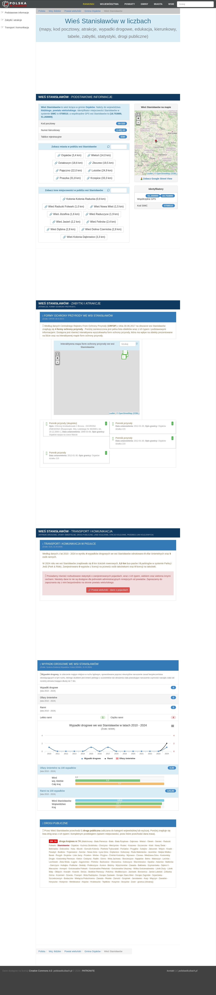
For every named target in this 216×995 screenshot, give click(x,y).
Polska (41, 11)
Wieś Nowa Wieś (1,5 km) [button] (107, 206)
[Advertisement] (198, 66)
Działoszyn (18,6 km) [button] (68, 162)
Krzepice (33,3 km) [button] (99, 178)
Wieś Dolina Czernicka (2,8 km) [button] (101, 229)
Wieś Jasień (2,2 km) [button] (66, 221)
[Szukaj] (195, 4)
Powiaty (130, 4)
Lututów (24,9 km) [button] (100, 170)
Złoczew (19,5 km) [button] (101, 162)
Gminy (144, 4)
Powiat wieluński (72, 11)
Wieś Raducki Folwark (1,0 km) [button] (64, 206)
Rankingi (88, 4)
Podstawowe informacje (17, 12)
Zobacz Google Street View (157, 178)
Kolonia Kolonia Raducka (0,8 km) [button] (84, 199)
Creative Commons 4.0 (40, 970)
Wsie (171, 4)
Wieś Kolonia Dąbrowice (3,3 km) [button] (84, 237)
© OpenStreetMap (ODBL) (165, 173)
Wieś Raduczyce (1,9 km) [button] (102, 214)
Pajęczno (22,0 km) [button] (69, 170)
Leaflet (150, 173)
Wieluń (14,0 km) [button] (99, 155)
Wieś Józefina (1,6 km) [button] (64, 214)
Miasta (158, 4)
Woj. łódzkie (54, 11)
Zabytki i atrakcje (13, 20)
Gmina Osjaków (92, 11)
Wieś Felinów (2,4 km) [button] (101, 221)
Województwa (109, 4)
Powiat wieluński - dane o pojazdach (108, 590)
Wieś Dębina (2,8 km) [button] (60, 229)
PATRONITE (88, 970)
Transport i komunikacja (17, 27)
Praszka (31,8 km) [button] (68, 178)
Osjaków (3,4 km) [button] (69, 155)
